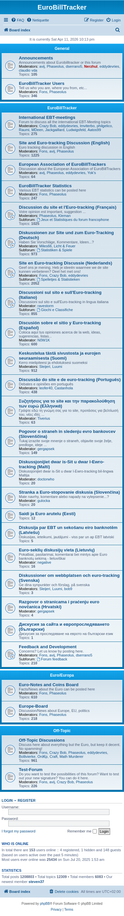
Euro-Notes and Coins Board (48, 684)
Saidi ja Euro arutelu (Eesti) (47, 513)
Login (7, 800)
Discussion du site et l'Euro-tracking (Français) (67, 207)
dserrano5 (74, 66)
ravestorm (45, 306)
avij (42, 66)
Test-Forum (31, 769)
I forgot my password (18, 831)
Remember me (82, 831)
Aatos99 (94, 130)
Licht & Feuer (64, 246)
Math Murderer (71, 756)
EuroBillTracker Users (41, 83)
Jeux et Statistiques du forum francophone (73, 220)
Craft (54, 756)
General (62, 48)
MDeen (37, 130)
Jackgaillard (54, 130)
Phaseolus (55, 66)
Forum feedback (52, 659)
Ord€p (42, 756)
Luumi (57, 367)
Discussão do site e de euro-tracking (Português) (70, 379)
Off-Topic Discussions (42, 740)
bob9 (68, 589)
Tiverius (43, 418)
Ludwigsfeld (76, 130)
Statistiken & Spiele (54, 250)
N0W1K (43, 340)
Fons (43, 92)
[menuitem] (17, 20)
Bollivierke (27, 756)
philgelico (104, 126)
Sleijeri (44, 367)
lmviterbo (87, 126)
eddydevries (109, 66)
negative (44, 562)
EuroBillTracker (62, 108)
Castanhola (64, 388)
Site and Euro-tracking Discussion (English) (64, 142)
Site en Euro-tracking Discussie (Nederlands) (65, 263)
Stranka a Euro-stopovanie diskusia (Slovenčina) (69, 492)
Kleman (64, 216)
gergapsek (45, 449)
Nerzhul (91, 66)
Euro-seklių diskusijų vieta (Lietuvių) (57, 549)
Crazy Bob (47, 126)
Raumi (24, 130)
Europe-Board (33, 706)
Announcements (36, 57)
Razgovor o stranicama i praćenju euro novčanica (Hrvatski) (59, 604)
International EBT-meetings (47, 117)
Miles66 (45, 246)
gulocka (43, 501)
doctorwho (45, 479)
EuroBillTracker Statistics (45, 185)
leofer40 (46, 388)
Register (27, 800)
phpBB (45, 903)
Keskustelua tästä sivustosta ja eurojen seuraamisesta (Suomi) (60, 356)
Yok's (91, 173)
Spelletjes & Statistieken (58, 279)
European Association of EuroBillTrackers (62, 164)
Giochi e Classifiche (55, 310)
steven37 (36, 882)
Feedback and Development (47, 646)
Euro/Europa (62, 675)
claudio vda (28, 70)
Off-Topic (61, 730)
